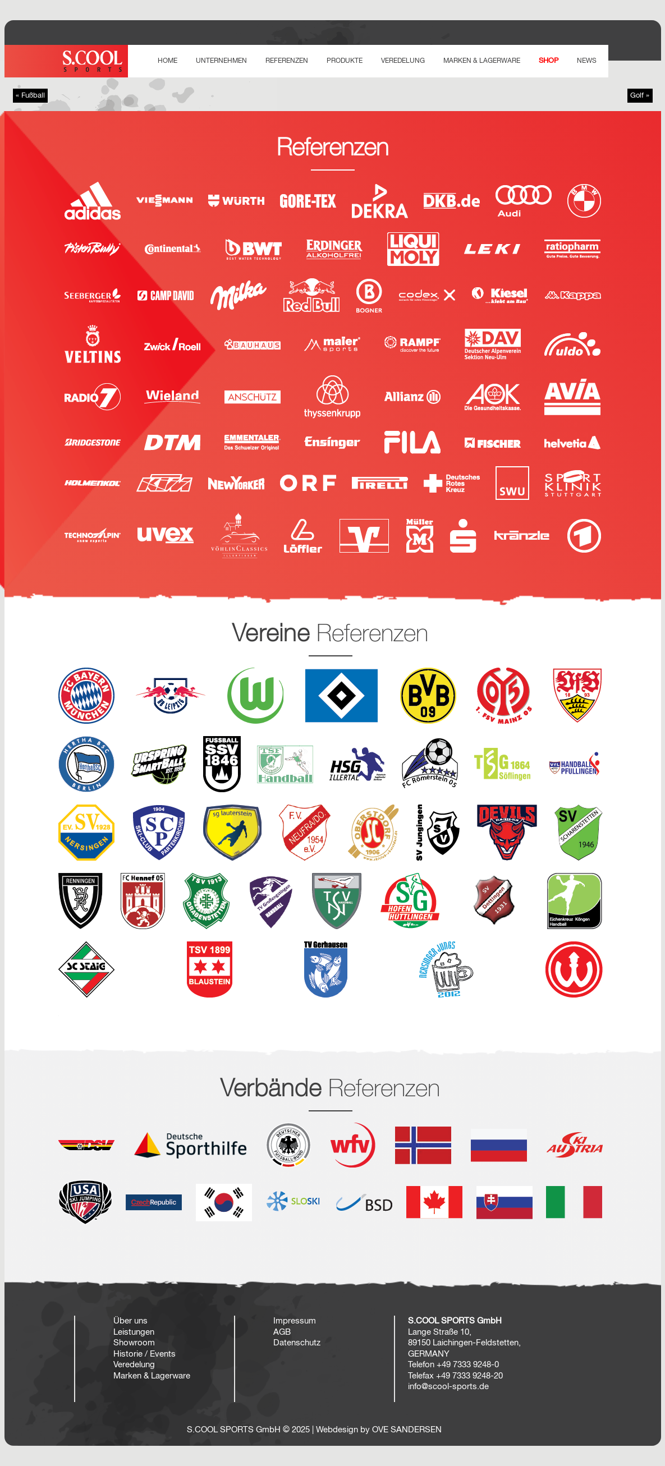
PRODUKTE (345, 61)
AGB (282, 1332)
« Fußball (30, 95)
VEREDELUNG (403, 61)
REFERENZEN (286, 61)
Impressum (294, 1321)
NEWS (587, 61)
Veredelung (134, 1365)
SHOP (548, 61)
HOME (167, 61)
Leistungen (133, 1332)
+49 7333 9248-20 (469, 1376)
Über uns (130, 1321)
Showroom (134, 1343)
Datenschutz (296, 1343)
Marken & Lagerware (481, 61)
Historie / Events (144, 1354)
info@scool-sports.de (448, 1386)
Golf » (639, 95)
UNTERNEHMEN (221, 61)
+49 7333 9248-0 (468, 1365)
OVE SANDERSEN (407, 1430)
